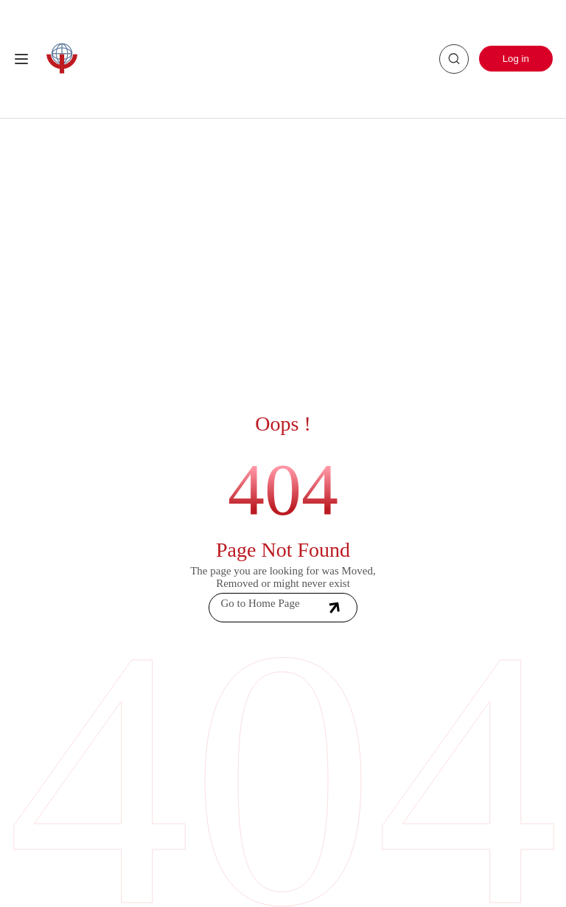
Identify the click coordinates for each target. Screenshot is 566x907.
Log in (516, 58)
